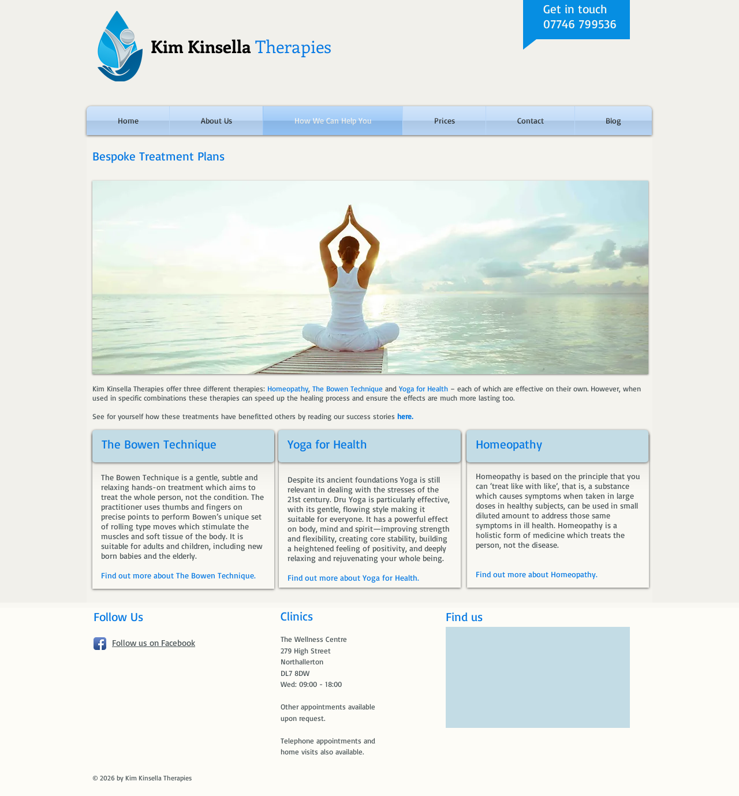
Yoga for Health (327, 443)
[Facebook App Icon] (100, 643)
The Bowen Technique (159, 443)
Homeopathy (509, 443)
